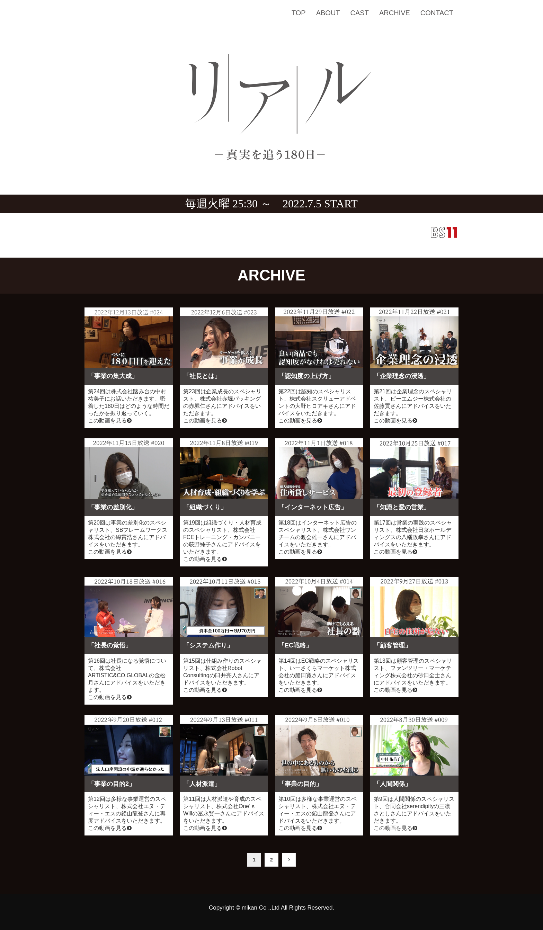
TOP (299, 13)
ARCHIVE (394, 13)
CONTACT (436, 13)
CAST (359, 13)
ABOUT (328, 13)
